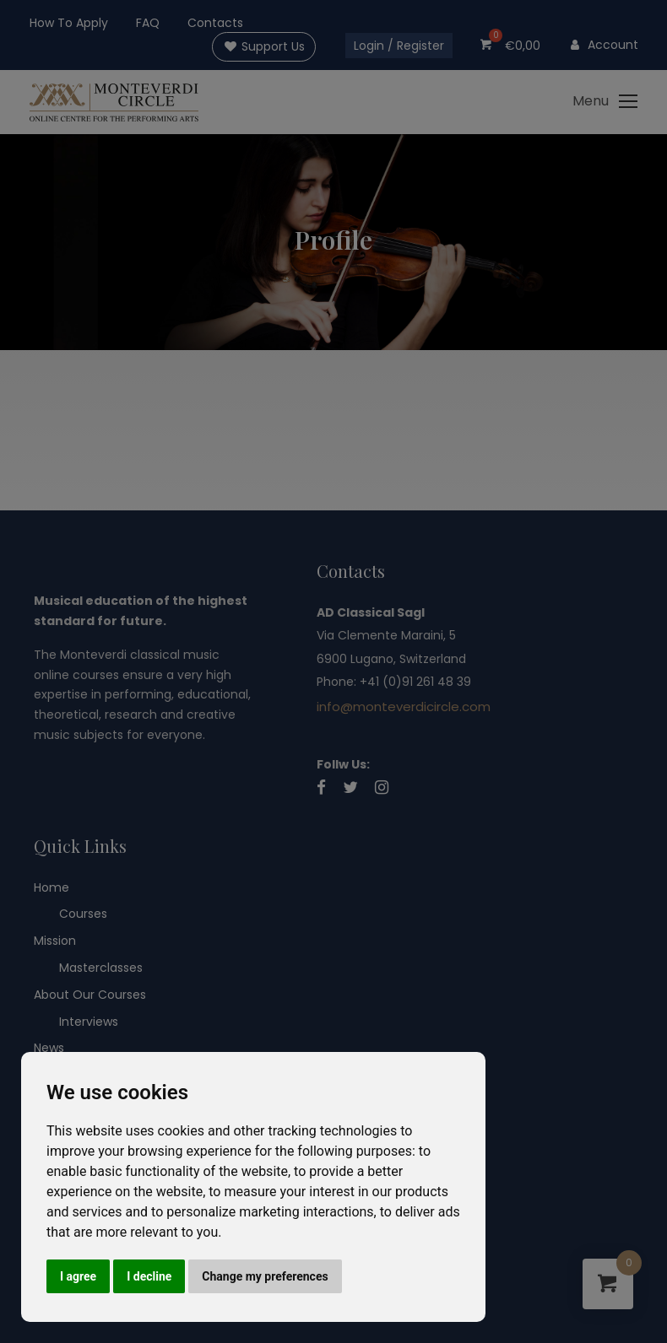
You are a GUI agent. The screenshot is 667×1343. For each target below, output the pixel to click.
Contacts (215, 22)
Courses (83, 914)
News (49, 1047)
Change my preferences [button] (265, 1276)
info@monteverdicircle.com (404, 706)
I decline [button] (149, 1276)
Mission (55, 940)
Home (51, 887)
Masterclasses (101, 967)
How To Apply (69, 22)
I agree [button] (78, 1276)
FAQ (148, 22)
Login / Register (399, 45)
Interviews (88, 1021)
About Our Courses (90, 994)
